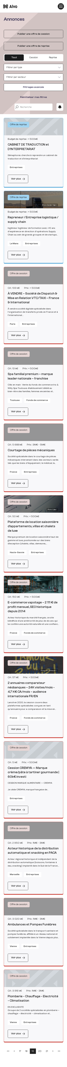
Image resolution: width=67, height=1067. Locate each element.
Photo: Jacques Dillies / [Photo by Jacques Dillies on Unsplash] (49, 590)
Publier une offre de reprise (33, 46)
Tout (14, 57)
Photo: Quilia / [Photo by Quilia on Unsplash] (52, 510)
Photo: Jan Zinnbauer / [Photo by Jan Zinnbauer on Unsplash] (49, 671)
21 (47, 1051)
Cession (33, 57)
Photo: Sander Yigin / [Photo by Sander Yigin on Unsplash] (49, 205)
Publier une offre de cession (34, 34)
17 (20, 1051)
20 (39, 1051)
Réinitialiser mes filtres (33, 97)
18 (26, 1051)
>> (59, 1051)
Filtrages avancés (33, 87)
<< (8, 1051)
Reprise (53, 57)
